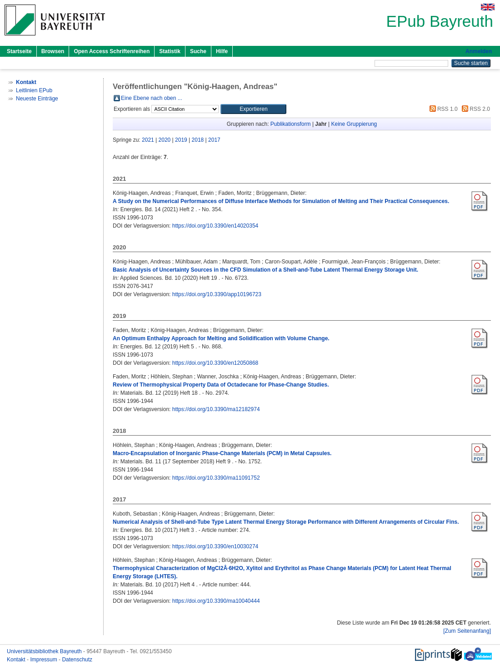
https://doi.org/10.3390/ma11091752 (216, 478)
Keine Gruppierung (354, 124)
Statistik (169, 51)
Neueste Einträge (37, 98)
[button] (253, 109)
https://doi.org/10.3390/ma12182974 (216, 409)
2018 (198, 140)
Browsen (53, 51)
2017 (214, 140)
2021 (148, 140)
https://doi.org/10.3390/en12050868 (215, 363)
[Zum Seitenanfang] (467, 631)
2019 (181, 140)
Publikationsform (290, 124)
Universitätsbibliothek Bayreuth (45, 651)
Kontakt (17, 659)
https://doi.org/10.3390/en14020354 (215, 226)
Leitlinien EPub (34, 90)
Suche (198, 51)
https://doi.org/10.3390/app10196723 (216, 294)
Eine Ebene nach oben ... (151, 98)
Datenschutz (77, 659)
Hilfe (222, 51)
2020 (165, 140)
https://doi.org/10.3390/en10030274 (215, 546)
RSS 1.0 (442, 109)
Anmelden (478, 51)
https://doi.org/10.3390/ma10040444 (216, 601)
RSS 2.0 (474, 109)
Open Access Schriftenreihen (112, 51)
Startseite (19, 51)
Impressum (44, 659)
